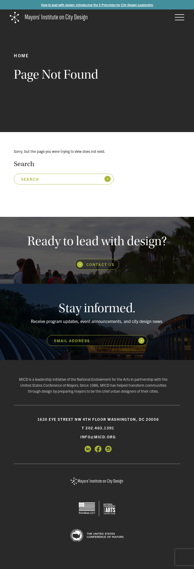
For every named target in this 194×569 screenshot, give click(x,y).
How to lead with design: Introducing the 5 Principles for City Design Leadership (97, 5)
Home (21, 55)
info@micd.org (98, 436)
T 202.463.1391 (98, 427)
